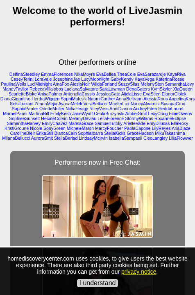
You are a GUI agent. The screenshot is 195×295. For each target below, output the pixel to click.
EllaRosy (179, 123)
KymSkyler (161, 88)
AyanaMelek (70, 103)
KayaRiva (176, 74)
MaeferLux (119, 103)
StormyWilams (139, 118)
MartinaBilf (39, 113)
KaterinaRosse (170, 79)
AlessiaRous (155, 98)
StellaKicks (114, 133)
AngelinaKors (182, 98)
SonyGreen (54, 128)
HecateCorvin (54, 118)
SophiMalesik (73, 98)
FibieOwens (180, 113)
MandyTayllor (15, 88)
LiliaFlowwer (181, 138)
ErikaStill (44, 133)
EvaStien (152, 93)
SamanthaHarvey (24, 123)
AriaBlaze (181, 128)
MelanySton (152, 84)
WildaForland (104, 84)
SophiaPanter (25, 108)
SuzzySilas (128, 84)
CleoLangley (155, 138)
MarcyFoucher (109, 128)
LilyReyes (161, 128)
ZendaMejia (45, 103)
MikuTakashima (170, 133)
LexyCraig (158, 113)
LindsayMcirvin (93, 138)
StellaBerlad (65, 138)
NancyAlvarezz (145, 103)
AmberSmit (136, 113)
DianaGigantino (15, 98)
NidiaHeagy (77, 108)
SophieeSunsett (24, 118)
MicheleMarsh (80, 128)
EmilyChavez (54, 123)
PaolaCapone (137, 128)
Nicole (36, 128)
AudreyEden (145, 108)
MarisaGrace (80, 123)
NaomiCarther (101, 98)
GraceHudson (140, 133)
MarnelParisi (15, 113)
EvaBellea (106, 74)
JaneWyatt (82, 113)
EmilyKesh (60, 113)
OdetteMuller (51, 108)
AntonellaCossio (79, 93)
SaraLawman (112, 88)
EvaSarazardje (151, 74)
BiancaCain (65, 133)
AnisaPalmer (50, 93)
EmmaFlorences (57, 74)
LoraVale (43, 79)
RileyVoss (99, 108)
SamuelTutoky (108, 123)
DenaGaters (138, 88)
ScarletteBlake (23, 93)
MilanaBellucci (16, 138)
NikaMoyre (84, 74)
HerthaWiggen (45, 98)
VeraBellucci (96, 103)
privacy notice (138, 271)
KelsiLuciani (22, 103)
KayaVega (145, 79)
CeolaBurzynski (109, 113)
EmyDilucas (158, 123)
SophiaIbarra (90, 133)
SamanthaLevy (179, 84)
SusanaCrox (173, 103)
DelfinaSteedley (24, 74)
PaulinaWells (13, 84)
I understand (97, 282)
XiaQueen (182, 88)
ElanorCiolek (174, 93)
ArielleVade (134, 123)
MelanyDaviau (83, 118)
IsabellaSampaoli (125, 138)
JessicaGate (108, 93)
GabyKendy (122, 79)
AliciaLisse (131, 93)
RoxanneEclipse (170, 118)
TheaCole (126, 74)
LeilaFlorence (111, 118)
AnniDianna (120, 108)
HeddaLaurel (170, 108)
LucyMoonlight (95, 79)
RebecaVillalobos (46, 88)
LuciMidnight (39, 84)
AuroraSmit (42, 138)
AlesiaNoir (80, 84)
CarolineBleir (22, 133)
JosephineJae (66, 79)
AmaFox (61, 84)
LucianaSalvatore (81, 88)
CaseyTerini (22, 79)
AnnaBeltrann (129, 98)
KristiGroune (17, 128)
